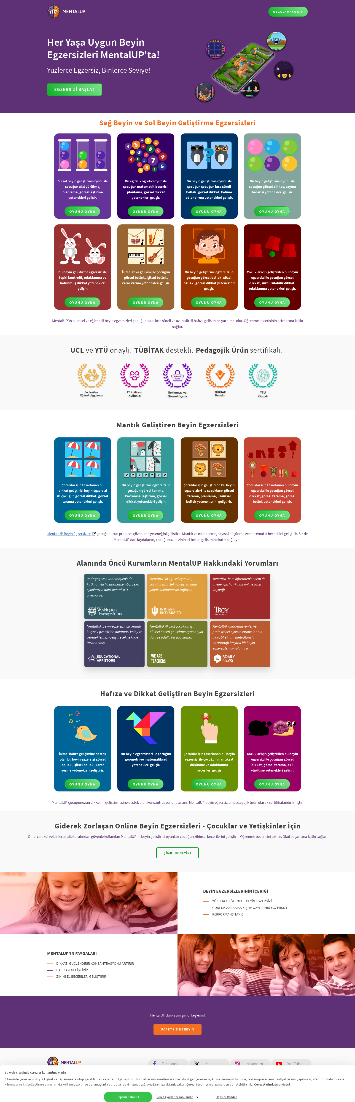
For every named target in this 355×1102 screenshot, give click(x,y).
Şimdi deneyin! (177, 853)
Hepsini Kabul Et (127, 1096)
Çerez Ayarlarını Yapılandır (177, 1096)
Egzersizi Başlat (74, 89)
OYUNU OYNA (82, 211)
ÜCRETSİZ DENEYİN (177, 1029)
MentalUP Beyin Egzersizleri (69, 533)
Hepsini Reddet (226, 1096)
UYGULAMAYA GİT (288, 12)
